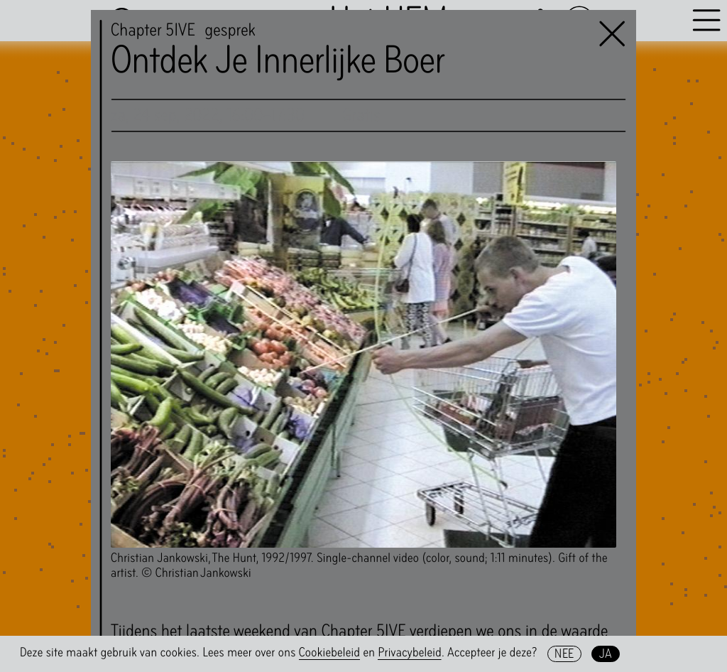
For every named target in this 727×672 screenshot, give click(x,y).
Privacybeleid (410, 652)
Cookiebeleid (330, 652)
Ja (606, 653)
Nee (564, 653)
